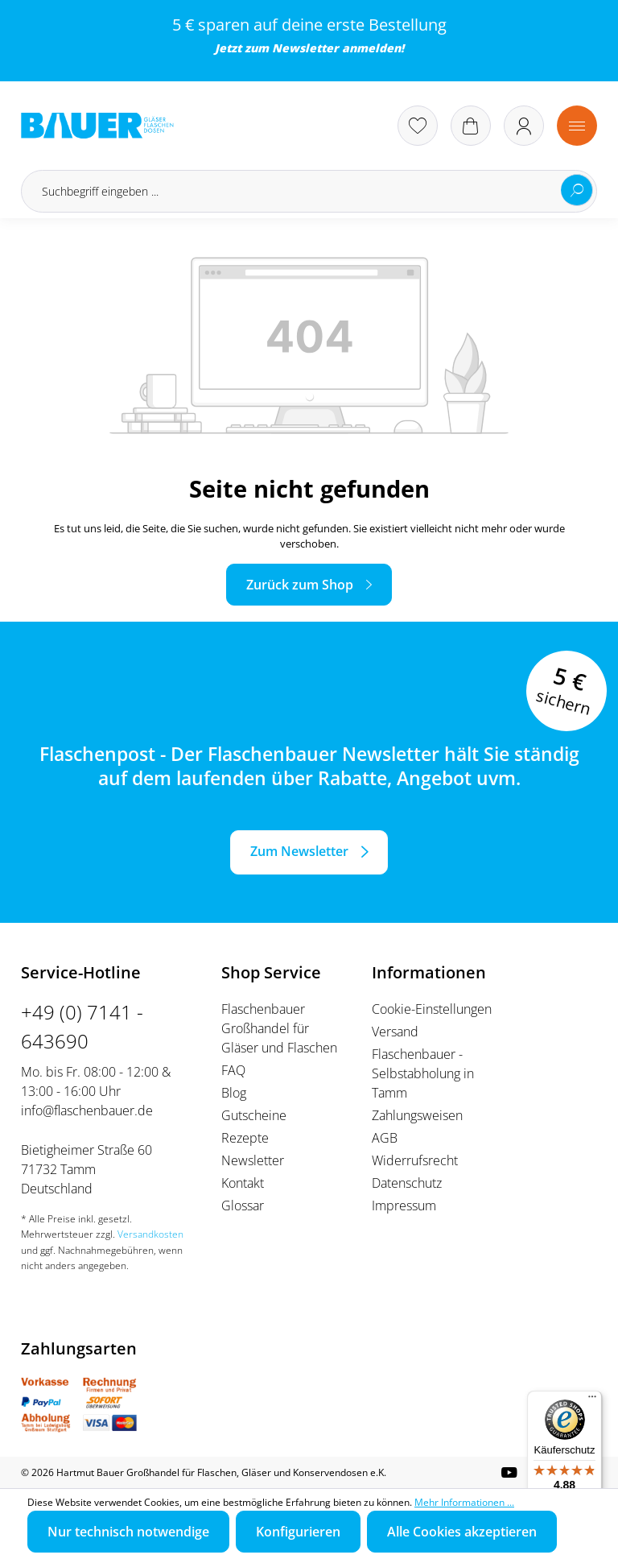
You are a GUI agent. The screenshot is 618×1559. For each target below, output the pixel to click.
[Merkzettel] (418, 125)
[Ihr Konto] (524, 125)
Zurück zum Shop (299, 584)
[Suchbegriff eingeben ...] (309, 191)
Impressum (404, 1205)
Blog (233, 1093)
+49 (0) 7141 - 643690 (82, 1026)
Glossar (242, 1205)
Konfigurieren (298, 1531)
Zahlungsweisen (417, 1115)
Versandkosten (150, 1234)
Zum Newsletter (299, 851)
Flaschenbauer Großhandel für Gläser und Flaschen (279, 1028)
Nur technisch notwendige (128, 1531)
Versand (395, 1031)
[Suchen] (577, 190)
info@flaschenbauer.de (87, 1110)
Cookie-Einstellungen (432, 1009)
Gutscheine (253, 1115)
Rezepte (245, 1138)
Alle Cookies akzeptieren (462, 1531)
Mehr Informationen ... (464, 1502)
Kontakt (242, 1183)
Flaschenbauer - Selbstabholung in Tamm (423, 1073)
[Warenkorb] (471, 125)
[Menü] (577, 125)
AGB (385, 1138)
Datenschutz (407, 1183)
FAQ (233, 1070)
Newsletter (305, 48)
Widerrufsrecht (415, 1160)
